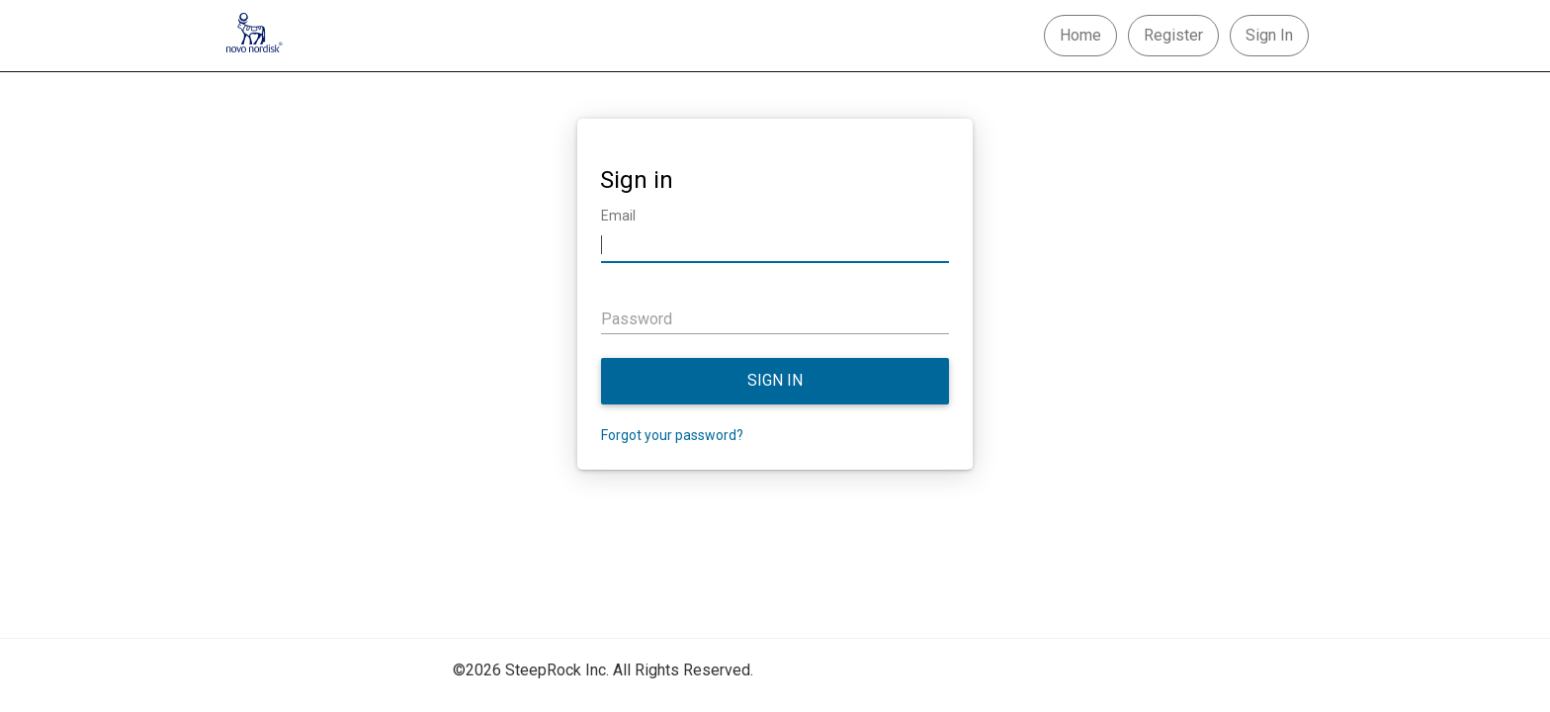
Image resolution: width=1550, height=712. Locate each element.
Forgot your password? (672, 435)
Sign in (775, 380)
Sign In (1269, 35)
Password (636, 319)
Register (1173, 35)
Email (618, 215)
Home (1080, 35)
